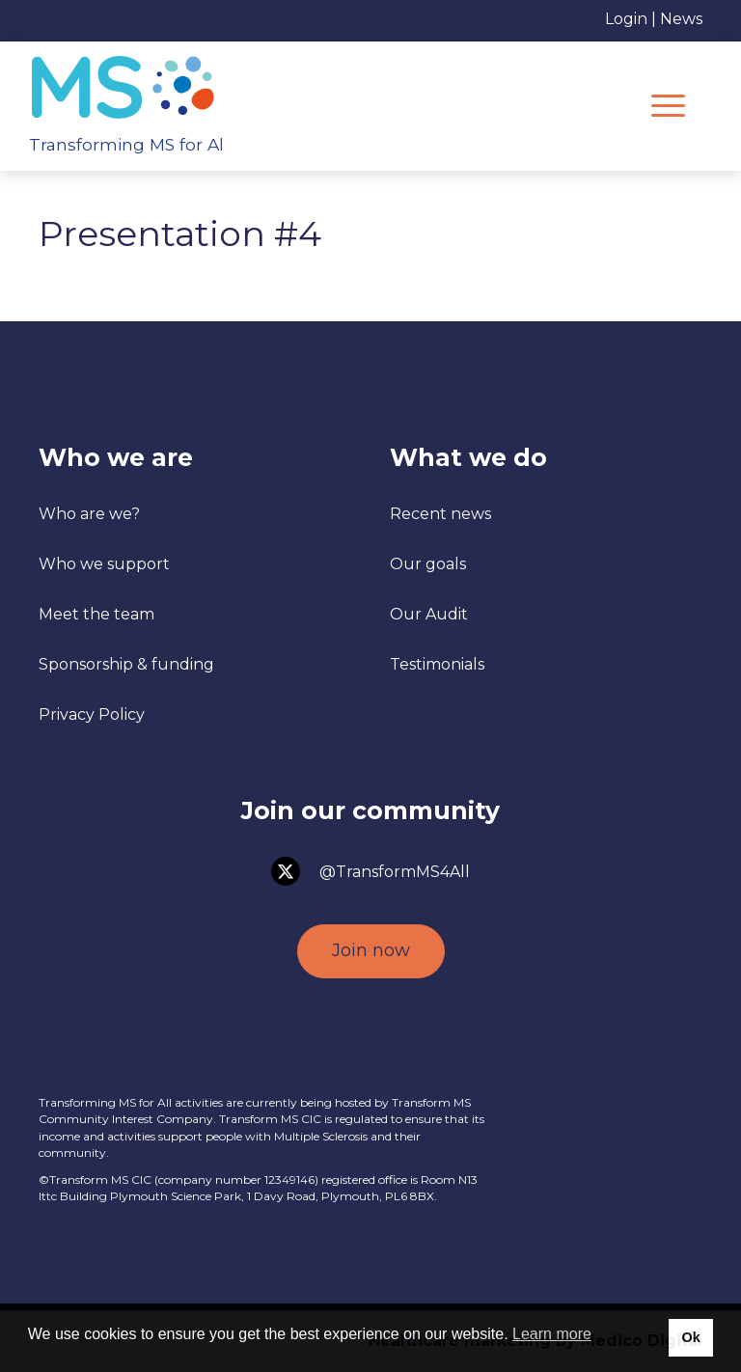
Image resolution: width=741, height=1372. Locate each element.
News (681, 19)
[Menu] (668, 106)
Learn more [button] (551, 1334)
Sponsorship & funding (126, 664)
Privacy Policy (92, 714)
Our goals (428, 564)
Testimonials (437, 664)
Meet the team (96, 614)
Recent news (440, 514)
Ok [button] (690, 1337)
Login (626, 19)
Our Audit (429, 614)
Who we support (104, 564)
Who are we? (89, 514)
